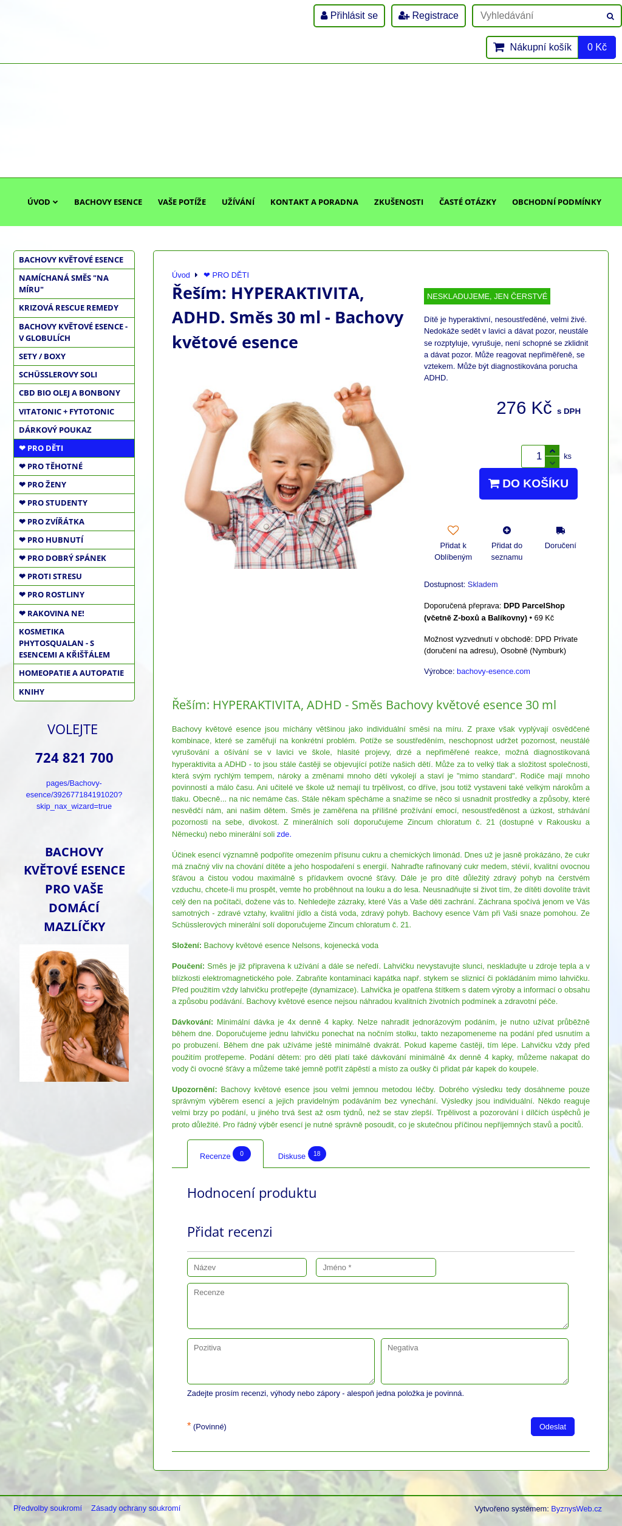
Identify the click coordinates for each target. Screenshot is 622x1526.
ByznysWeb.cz (576, 1508)
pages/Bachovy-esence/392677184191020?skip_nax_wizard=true (74, 794)
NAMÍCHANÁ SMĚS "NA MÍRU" (64, 283)
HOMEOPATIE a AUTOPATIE (71, 672)
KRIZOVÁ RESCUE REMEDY (68, 307)
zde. (284, 834)
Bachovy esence (108, 201)
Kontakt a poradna (314, 201)
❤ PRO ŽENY (42, 484)
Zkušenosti (398, 201)
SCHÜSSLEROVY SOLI (58, 374)
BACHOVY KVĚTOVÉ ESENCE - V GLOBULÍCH (73, 332)
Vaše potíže (182, 201)
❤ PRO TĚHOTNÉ (51, 466)
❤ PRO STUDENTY (53, 502)
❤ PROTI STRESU (50, 576)
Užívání (238, 201)
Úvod (42, 201)
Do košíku (528, 483)
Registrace (428, 15)
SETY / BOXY (42, 356)
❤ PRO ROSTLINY (51, 594)
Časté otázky (467, 201)
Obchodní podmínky (556, 201)
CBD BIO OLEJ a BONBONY (69, 392)
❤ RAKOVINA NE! (51, 613)
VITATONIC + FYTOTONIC (66, 411)
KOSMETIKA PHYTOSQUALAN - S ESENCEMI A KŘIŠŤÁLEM (64, 643)
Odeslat (552, 1426)
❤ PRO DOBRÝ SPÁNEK (62, 557)
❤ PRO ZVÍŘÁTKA (51, 521)
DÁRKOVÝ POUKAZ (55, 429)
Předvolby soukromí (47, 1508)
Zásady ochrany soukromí (135, 1508)
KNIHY (31, 691)
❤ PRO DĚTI (41, 447)
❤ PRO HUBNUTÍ (51, 539)
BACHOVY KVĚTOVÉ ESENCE (71, 259)
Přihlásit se (349, 15)
